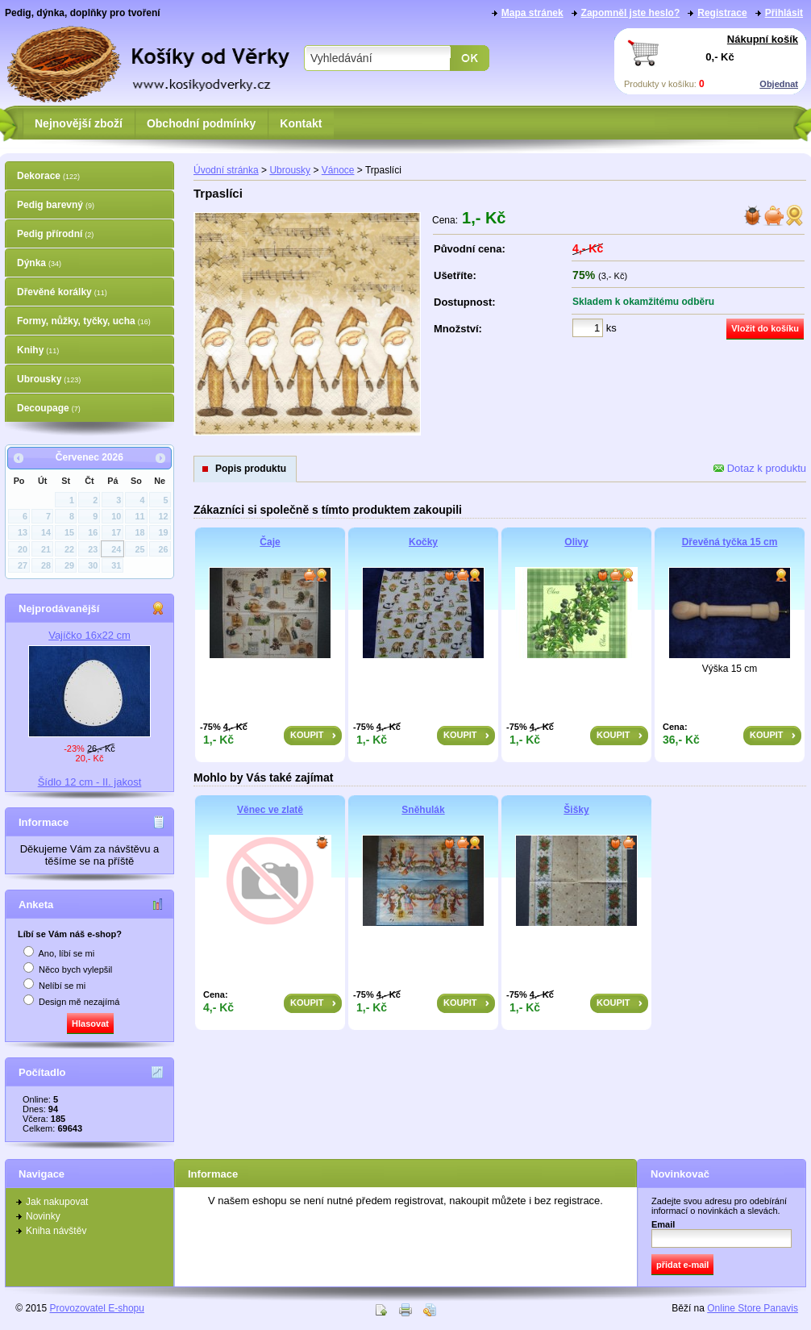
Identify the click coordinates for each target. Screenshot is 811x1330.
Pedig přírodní (55, 234)
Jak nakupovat (57, 1201)
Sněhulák (422, 809)
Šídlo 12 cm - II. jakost (90, 782)
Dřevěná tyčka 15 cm (730, 542)
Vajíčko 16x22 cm (89, 635)
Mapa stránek (532, 13)
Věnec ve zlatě (270, 809)
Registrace (722, 13)
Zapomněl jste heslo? (630, 13)
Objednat (778, 84)
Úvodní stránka (226, 170)
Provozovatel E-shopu (97, 1308)
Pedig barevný (55, 205)
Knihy (38, 350)
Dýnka (39, 263)
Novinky (43, 1216)
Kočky (423, 542)
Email (663, 1224)
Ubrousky (49, 379)
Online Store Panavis (752, 1308)
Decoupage (49, 408)
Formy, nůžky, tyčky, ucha (84, 321)
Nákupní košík (762, 39)
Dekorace (48, 175)
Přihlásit (784, 13)
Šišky (576, 809)
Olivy (576, 542)
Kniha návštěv (56, 1230)
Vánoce (338, 170)
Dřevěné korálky (62, 292)
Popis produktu (250, 468)
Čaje (270, 542)
